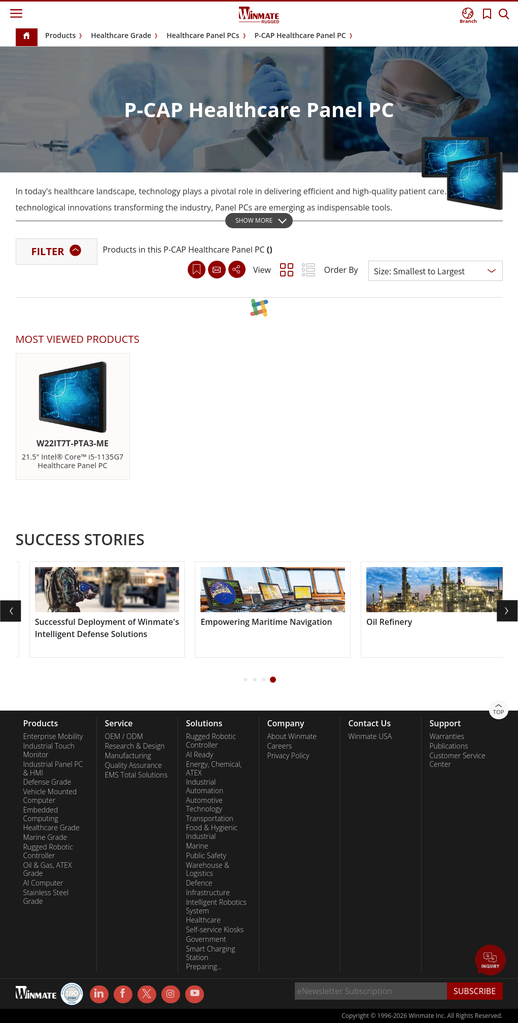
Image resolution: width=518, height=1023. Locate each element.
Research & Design (134, 746)
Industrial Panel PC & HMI (53, 769)
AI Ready (199, 754)
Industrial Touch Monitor (49, 750)
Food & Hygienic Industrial (211, 832)
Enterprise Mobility (53, 736)
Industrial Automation (204, 786)
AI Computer (43, 883)
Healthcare (203, 920)
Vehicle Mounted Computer (50, 796)
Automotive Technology (204, 805)
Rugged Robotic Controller (48, 851)
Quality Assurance (133, 765)
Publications (448, 746)
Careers (279, 746)
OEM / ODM (124, 736)
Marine (197, 846)
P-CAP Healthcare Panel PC (300, 35)
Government (206, 939)
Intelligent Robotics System (216, 906)
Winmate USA (370, 736)
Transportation (209, 818)
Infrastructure (208, 892)
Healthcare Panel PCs (202, 35)
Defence (199, 883)
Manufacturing (128, 755)
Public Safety (206, 855)
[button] (245, 680)
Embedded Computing (40, 814)
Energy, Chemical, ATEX (213, 769)
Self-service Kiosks (215, 929)
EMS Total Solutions (136, 775)
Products (60, 35)
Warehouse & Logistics (207, 869)
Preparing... (204, 966)
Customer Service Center (457, 760)
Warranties (446, 736)
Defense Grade (47, 782)
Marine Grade (45, 837)
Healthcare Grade (121, 35)
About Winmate (292, 736)
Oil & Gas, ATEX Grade (47, 869)
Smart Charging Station (210, 953)
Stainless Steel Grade (46, 897)
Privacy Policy (288, 755)
